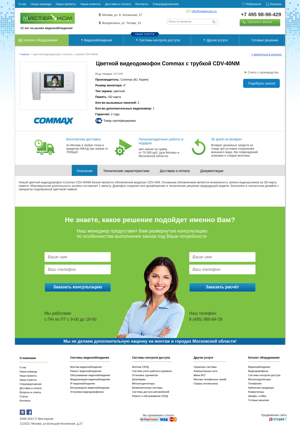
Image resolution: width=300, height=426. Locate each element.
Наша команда (28, 371)
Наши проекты (28, 375)
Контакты (25, 400)
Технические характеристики (126, 171)
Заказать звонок (260, 22)
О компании (28, 358)
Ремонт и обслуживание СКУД (150, 396)
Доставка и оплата (175, 171)
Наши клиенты (28, 379)
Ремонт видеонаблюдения (85, 371)
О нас (23, 367)
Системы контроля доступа (159, 40)
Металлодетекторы (143, 383)
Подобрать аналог (262, 83)
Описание (85, 171)
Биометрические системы (147, 387)
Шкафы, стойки (257, 396)
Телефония (254, 383)
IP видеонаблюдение (82, 383)
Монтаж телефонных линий (210, 379)
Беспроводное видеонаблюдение (89, 387)
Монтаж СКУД (140, 367)
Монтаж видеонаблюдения (86, 367)
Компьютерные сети (205, 371)
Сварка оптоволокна (206, 383)
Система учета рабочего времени (152, 371)
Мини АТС (200, 375)
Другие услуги (217, 40)
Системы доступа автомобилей (150, 391)
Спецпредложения (31, 384)
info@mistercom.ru (204, 11)
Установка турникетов (145, 375)
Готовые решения (265, 40)
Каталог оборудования (40, 40)
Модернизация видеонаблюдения (90, 379)
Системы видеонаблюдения (89, 357)
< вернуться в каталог (266, 54)
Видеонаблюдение (98, 40)
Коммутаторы (256, 391)
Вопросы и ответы (30, 392)
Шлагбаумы (139, 379)
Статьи (24, 396)
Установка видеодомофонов (87, 391)
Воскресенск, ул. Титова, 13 (121, 23)
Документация (211, 171)
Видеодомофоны (258, 371)
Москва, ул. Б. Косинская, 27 (122, 15)
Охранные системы (205, 367)
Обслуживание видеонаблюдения (90, 375)
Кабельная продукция (261, 387)
